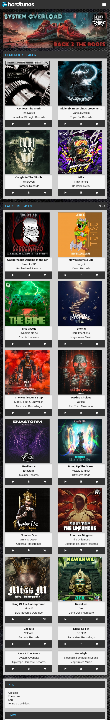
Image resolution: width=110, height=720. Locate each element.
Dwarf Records (81, 268)
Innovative (29, 112)
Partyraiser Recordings (81, 637)
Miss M (29, 608)
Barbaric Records (29, 185)
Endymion (38, 401)
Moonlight (81, 653)
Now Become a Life (81, 259)
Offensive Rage (81, 474)
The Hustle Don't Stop (29, 397)
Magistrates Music (81, 337)
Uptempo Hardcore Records (81, 543)
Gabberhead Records (29, 268)
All (102, 206)
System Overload (29, 657)
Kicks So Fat (81, 628)
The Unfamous (81, 539)
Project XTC (29, 264)
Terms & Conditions (19, 703)
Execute (29, 628)
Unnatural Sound (88, 657)
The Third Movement (81, 406)
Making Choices (81, 397)
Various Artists (81, 112)
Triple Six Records (81, 117)
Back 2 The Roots (29, 653)
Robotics (69, 657)
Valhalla (29, 633)
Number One (29, 535)
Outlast (81, 401)
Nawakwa (81, 604)
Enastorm (29, 470)
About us (13, 692)
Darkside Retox (81, 185)
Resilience (28, 466)
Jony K (81, 264)
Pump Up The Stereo (81, 466)
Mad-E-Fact (21, 401)
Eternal (81, 328)
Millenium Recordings (29, 406)
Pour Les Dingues (81, 535)
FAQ (10, 700)
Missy (87, 470)
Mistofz (76, 470)
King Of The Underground (28, 604)
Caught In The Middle (28, 177)
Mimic (22, 539)
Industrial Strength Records (29, 117)
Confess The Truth (29, 108)
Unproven (29, 181)
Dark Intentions (81, 332)
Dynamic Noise (29, 332)
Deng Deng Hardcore (81, 612)
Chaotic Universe (29, 337)
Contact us (14, 696)
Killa (81, 177)
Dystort (34, 539)
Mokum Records (29, 474)
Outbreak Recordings (29, 543)
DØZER (81, 633)
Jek (81, 608)
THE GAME (29, 328)
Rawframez (81, 181)
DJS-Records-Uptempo (29, 612)
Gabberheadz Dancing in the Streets (30, 259)
